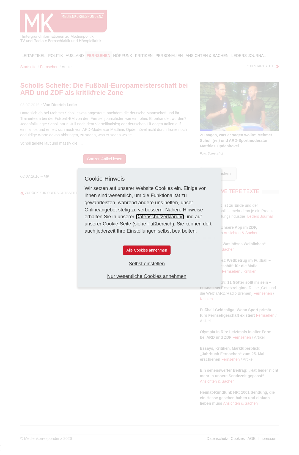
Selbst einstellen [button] (147, 263)
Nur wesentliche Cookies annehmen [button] (146, 276)
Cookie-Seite (117, 224)
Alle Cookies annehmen (147, 250)
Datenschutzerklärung (160, 216)
